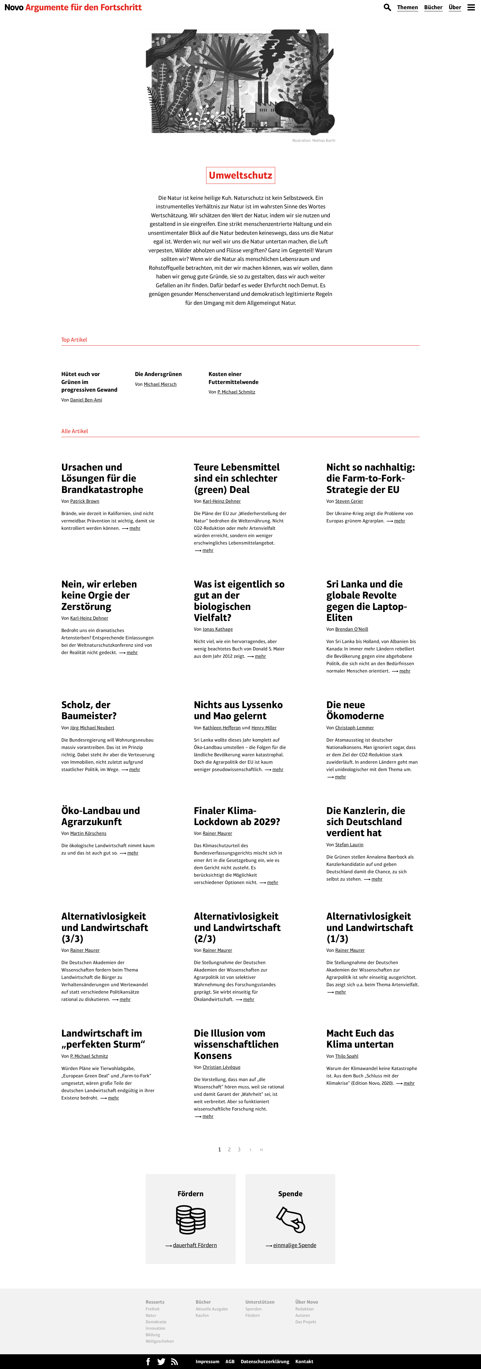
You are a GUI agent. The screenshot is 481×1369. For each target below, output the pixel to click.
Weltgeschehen (160, 1341)
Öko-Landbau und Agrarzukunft (100, 816)
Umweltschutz (240, 175)
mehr (134, 528)
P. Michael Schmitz (89, 1056)
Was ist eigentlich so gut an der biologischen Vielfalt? (239, 600)
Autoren (302, 1315)
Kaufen (202, 1315)
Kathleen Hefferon (222, 728)
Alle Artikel (74, 431)
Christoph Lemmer (354, 728)
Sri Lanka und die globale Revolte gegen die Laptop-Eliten (366, 600)
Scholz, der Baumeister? (89, 710)
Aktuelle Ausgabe (212, 1308)
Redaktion (304, 1308)
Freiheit (153, 1308)
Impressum (207, 1361)
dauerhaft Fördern (195, 1245)
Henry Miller (264, 728)
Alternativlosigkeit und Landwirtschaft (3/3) (104, 927)
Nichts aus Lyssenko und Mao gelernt (238, 710)
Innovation (155, 1328)
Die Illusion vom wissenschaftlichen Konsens (236, 1044)
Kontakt (304, 1361)
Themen (407, 7)
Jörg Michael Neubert (92, 728)
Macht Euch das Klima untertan (360, 1038)
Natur (151, 1315)
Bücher (433, 7)
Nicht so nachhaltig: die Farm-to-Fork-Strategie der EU (370, 478)
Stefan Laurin (349, 844)
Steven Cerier (349, 501)
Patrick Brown (84, 501)
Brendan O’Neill (351, 629)
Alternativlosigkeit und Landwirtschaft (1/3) (369, 927)
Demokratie (156, 1321)
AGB (230, 1361)
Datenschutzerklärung (265, 1361)
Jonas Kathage (218, 629)
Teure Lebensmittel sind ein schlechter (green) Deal (237, 478)
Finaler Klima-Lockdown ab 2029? (237, 816)
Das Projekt (305, 1321)
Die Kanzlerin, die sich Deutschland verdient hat (365, 822)
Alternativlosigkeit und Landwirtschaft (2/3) (237, 927)
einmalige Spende (294, 1245)
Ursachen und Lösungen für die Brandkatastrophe (102, 478)
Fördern (252, 1315)
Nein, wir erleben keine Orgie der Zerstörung (99, 595)
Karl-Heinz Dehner (222, 501)
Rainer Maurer (217, 833)
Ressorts (155, 1302)
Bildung (153, 1334)
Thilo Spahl (346, 1056)
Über (455, 7)
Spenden (253, 1308)
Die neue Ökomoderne (355, 710)
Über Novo (306, 1302)
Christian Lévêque (221, 1067)
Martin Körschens (88, 833)
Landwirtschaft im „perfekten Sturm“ (103, 1038)
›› (261, 1149)
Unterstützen (260, 1302)
